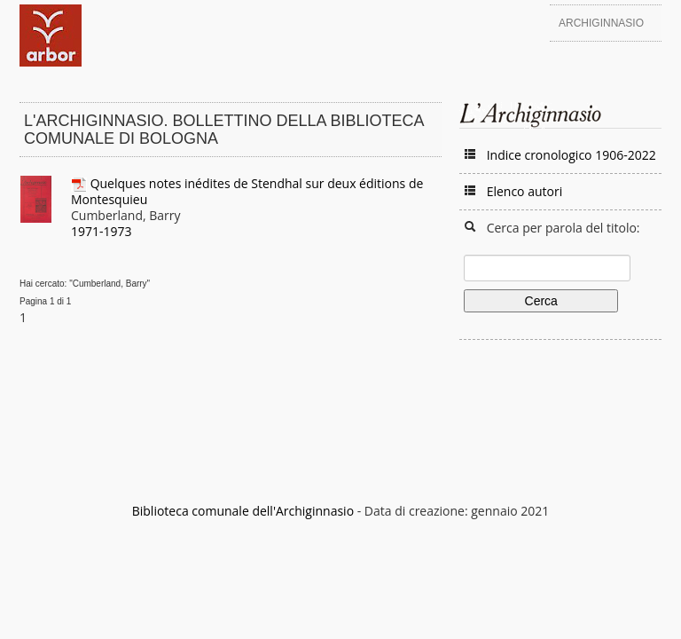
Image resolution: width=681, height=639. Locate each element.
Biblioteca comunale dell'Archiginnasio (243, 510)
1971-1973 (101, 231)
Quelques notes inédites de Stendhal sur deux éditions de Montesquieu (247, 191)
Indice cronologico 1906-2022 (571, 154)
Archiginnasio (601, 23)
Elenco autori (525, 191)
